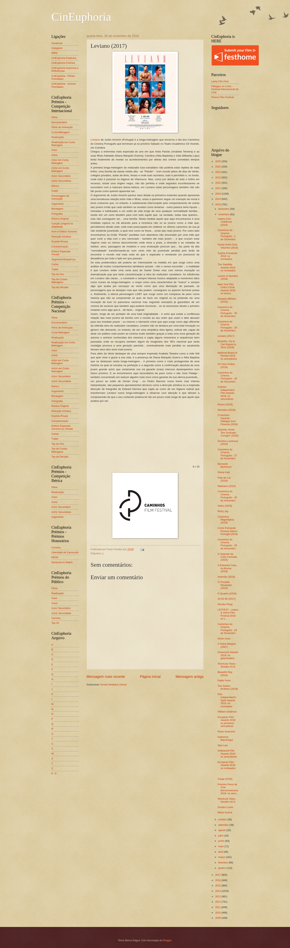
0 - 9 (54, 773)
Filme (54, 117)
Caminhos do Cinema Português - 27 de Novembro (227, 454)
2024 (218, 172)
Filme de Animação (62, 127)
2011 (218, 907)
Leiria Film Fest (220, 81)
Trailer (55, 269)
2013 (218, 896)
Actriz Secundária (61, 180)
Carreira (56, 547)
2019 (218, 198)
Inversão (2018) (226, 576)
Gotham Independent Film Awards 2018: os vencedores (226, 392)
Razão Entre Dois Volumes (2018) (228, 246)
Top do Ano (57, 274)
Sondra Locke (225, 807)
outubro (222, 819)
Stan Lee (223, 745)
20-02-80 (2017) (227, 598)
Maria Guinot (225, 812)
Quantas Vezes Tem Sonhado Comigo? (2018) (228, 432)
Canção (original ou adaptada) (62, 225)
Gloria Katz (224, 472)
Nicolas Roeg (225, 604)
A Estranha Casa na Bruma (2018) (227, 568)
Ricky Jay (223, 511)
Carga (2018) (225, 778)
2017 (218, 874)
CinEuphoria (81, 16)
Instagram (57, 48)
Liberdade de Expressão (65, 552)
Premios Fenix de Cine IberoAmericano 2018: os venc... (228, 789)
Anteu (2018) (225, 505)
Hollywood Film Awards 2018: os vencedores (227, 753)
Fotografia (57, 213)
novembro (224, 214)
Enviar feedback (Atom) (114, 684)
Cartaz (55, 264)
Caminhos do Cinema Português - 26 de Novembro (227, 496)
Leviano (95, 139)
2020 (218, 193)
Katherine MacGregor (225, 738)
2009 (218, 917)
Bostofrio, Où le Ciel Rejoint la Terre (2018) (227, 344)
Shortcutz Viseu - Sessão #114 (227, 665)
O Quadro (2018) (227, 593)
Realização (57, 137)
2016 (218, 880)
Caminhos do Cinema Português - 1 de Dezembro (227, 235)
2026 (218, 161)
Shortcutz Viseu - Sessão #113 (227, 800)
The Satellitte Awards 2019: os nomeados (227, 267)
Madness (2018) (227, 486)
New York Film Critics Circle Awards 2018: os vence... (227, 289)
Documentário (59, 122)
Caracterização (59, 246)
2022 (218, 182)
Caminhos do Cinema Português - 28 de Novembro (227, 377)
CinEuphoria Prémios (63, 62)
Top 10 (55, 622)
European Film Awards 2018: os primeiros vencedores (227, 722)
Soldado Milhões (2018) (227, 300)
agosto (222, 830)
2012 (218, 901)
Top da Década (59, 287)
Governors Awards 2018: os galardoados (228, 655)
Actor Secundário (61, 175)
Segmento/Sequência (63, 259)
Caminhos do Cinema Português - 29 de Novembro (227, 326)
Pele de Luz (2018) (224, 479)
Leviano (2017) (226, 336)
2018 (218, 204)
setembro (223, 824)
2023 (218, 177)
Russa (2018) (225, 404)
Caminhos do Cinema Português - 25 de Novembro (227, 544)
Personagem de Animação (60, 197)
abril (221, 851)
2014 (218, 891)
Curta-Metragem (60, 132)
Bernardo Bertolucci (225, 465)
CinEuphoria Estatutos (63, 58)
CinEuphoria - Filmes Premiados (63, 77)
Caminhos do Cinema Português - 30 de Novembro (227, 312)
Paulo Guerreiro (226, 731)
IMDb (54, 52)
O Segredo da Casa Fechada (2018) (227, 556)
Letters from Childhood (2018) (225, 221)
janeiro (222, 868)
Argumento (57, 203)
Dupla (54, 190)
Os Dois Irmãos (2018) (226, 365)
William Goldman (227, 711)
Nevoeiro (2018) (227, 409)
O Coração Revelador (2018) (225, 585)
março (222, 857)
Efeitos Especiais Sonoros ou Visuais (62, 427)
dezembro (224, 208)
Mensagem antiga (189, 677)
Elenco (55, 185)
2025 (218, 166)
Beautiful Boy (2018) (225, 673)
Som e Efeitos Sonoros (64, 231)
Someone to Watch (62, 562)
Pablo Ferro (224, 680)
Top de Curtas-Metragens (59, 281)
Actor (54, 150)
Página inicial (150, 677)
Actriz (54, 155)
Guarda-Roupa (59, 241)
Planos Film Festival (222, 97)
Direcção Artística (61, 236)
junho (221, 840)
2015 (218, 885)
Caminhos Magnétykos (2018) (226, 519)
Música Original (60, 218)
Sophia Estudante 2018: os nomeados (228, 256)
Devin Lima (224, 638)
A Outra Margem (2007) (227, 645)
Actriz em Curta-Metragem (60, 169)
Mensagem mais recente (106, 677)
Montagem (57, 208)
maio (221, 846)
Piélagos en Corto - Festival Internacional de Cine (225, 89)
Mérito (55, 557)
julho (221, 835)
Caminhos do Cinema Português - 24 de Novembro (227, 629)
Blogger (167, 940)
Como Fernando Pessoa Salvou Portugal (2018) (228, 531)
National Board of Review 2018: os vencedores (227, 355)
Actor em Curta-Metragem (60, 161)
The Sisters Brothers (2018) (228, 687)
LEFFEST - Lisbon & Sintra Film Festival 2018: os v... (228, 614)
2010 (218, 912)
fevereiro (223, 862)
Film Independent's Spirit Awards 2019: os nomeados (227, 700)
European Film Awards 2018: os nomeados (227, 765)
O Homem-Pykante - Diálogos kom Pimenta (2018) (228, 420)
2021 (218, 188)
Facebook (57, 43)
